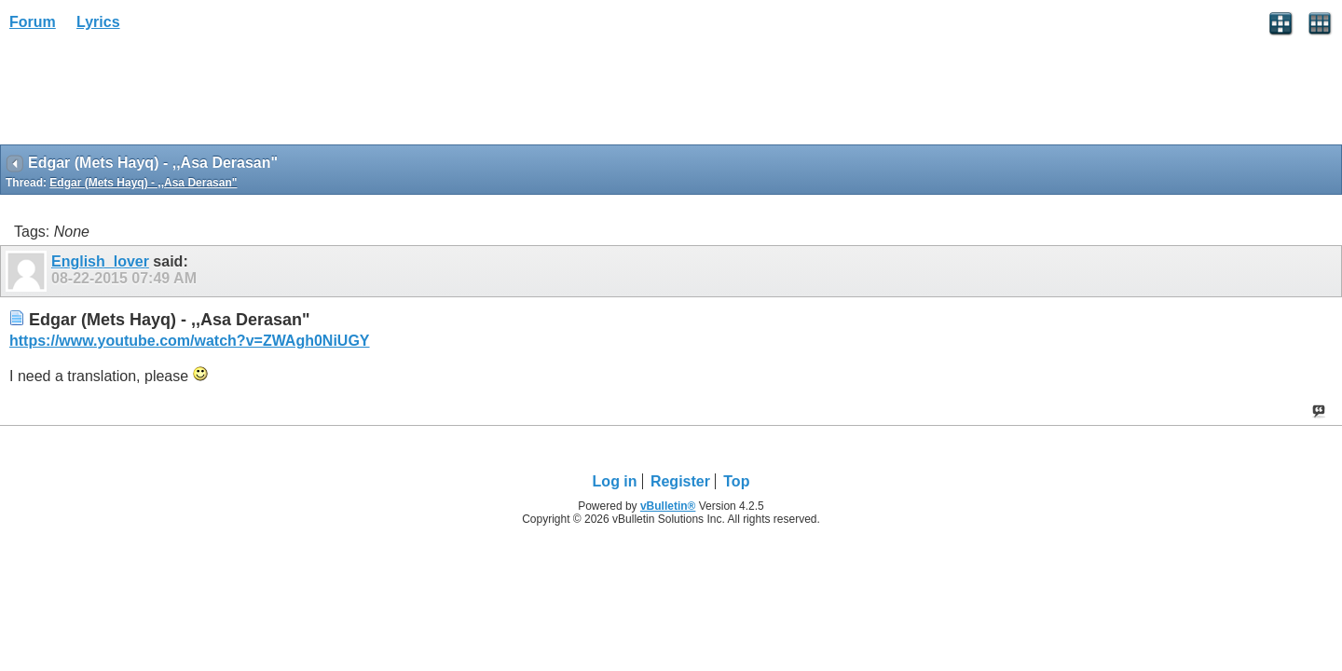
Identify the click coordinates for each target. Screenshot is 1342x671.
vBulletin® (668, 506)
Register (680, 481)
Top (736, 481)
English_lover (100, 261)
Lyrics (98, 22)
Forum (32, 22)
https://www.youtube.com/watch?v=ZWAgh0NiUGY (189, 341)
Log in (615, 481)
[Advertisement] (149, 94)
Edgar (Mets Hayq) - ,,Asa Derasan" (143, 182)
